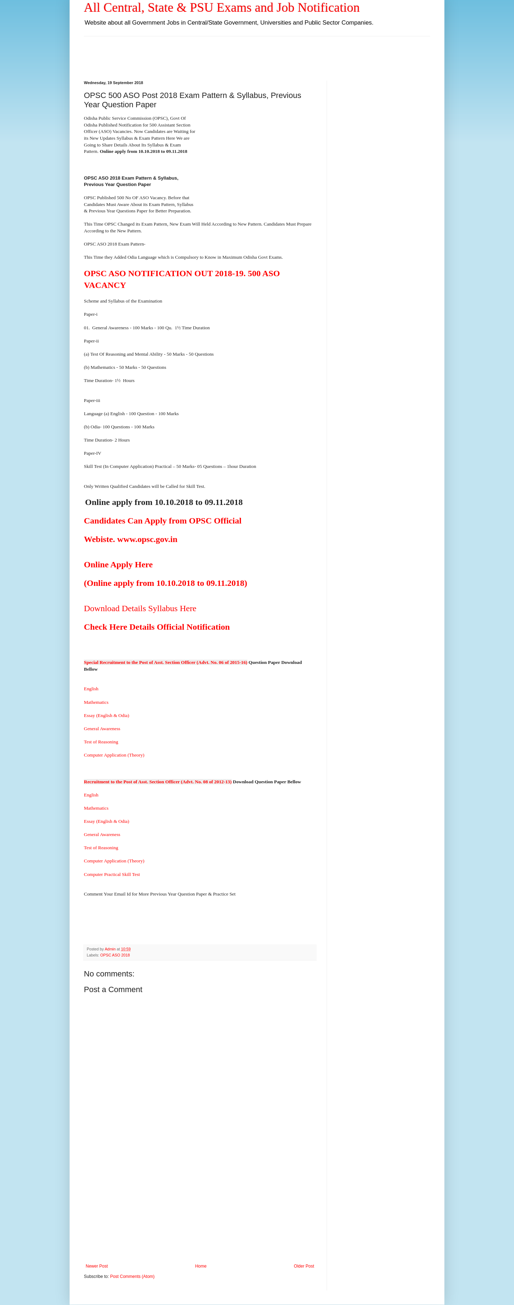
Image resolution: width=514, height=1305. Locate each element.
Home (201, 1266)
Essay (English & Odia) (106, 715)
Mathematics (97, 702)
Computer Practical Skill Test (112, 874)
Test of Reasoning (103, 741)
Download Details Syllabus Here (140, 608)
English (91, 688)
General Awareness (102, 728)
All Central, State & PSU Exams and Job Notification (222, 7)
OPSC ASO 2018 (115, 955)
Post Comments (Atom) (132, 1276)
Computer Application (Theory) (114, 755)
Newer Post (97, 1266)
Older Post (304, 1266)
